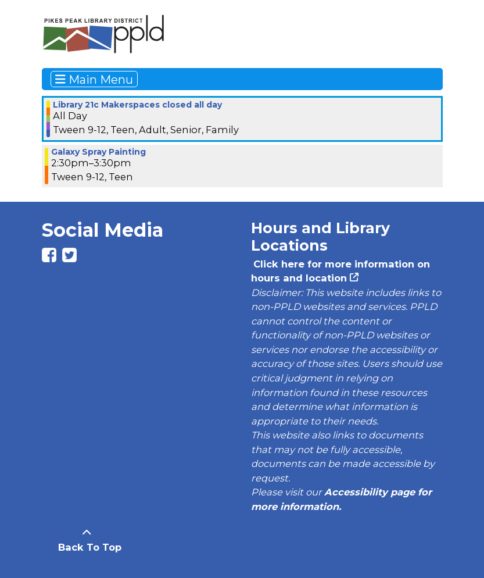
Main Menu (94, 79)
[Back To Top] (87, 540)
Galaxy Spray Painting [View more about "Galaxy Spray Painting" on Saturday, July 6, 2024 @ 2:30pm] (98, 152)
